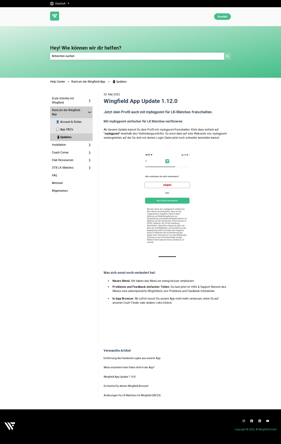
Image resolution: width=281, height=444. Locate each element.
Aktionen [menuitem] (57, 183)
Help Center (57, 81)
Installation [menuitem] (59, 144)
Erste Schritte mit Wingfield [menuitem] (63, 100)
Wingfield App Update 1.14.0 (120, 376)
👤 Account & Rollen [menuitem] (69, 122)
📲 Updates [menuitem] (64, 137)
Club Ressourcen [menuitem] (62, 160)
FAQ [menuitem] (54, 175)
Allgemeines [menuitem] (60, 190)
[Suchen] (227, 56)
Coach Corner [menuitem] (60, 152)
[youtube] (268, 421)
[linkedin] (260, 421)
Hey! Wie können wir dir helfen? (85, 48)
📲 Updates (119, 81)
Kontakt (222, 16)
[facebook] (252, 421)
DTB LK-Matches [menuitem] (63, 167)
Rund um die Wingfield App (88, 81)
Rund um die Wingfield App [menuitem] (66, 112)
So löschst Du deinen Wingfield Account (126, 385)
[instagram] (244, 421)
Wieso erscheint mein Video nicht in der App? (129, 367)
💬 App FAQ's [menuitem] (64, 129)
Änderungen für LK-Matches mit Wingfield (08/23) (132, 395)
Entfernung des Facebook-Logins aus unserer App (132, 358)
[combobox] (137, 56)
